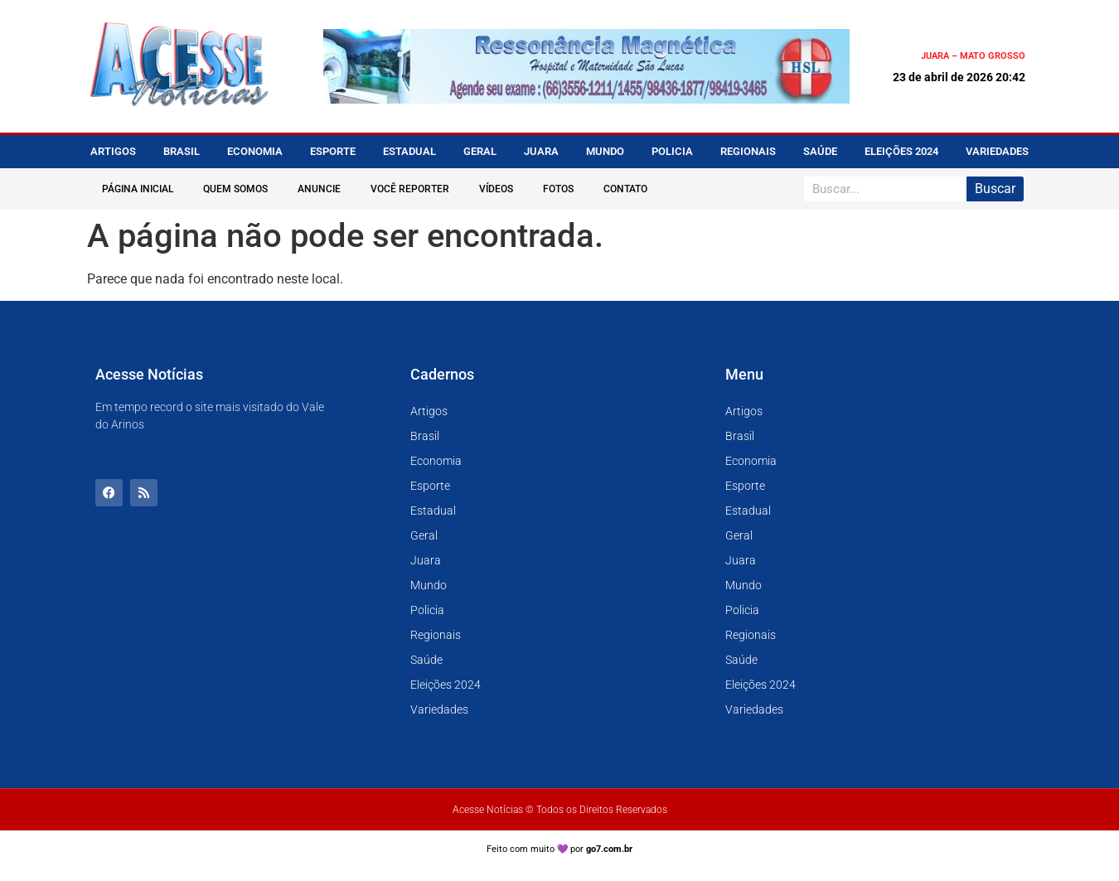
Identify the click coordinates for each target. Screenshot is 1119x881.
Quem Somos (235, 189)
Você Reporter (410, 189)
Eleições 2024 (901, 151)
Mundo (605, 151)
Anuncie (319, 189)
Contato (625, 189)
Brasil (181, 151)
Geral (480, 151)
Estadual (409, 151)
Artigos (113, 151)
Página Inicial (137, 189)
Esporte (333, 151)
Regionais (748, 151)
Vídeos (496, 189)
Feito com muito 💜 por (560, 849)
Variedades (997, 151)
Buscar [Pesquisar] (995, 188)
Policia (672, 151)
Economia (255, 151)
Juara (541, 151)
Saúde (820, 151)
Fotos (558, 189)
